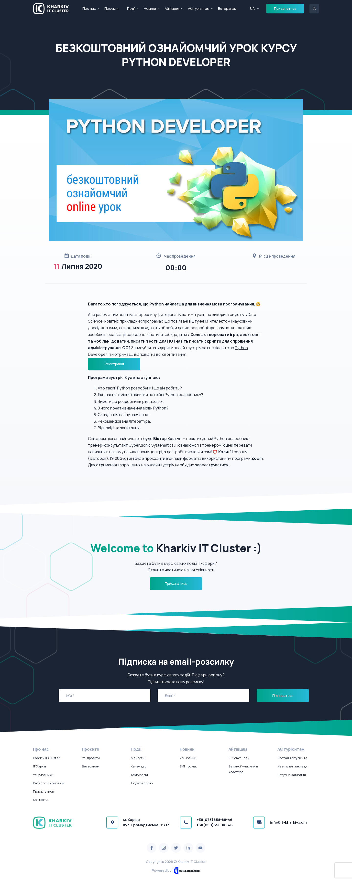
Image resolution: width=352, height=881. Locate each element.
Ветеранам (227, 8)
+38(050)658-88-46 (215, 825)
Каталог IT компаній (48, 783)
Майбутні (138, 758)
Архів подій (139, 775)
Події (131, 8)
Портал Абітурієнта (292, 758)
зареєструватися (211, 465)
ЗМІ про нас (189, 766)
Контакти (40, 799)
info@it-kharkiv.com (288, 822)
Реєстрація (114, 364)
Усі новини (188, 758)
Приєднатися (43, 791)
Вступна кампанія (291, 775)
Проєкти (111, 8)
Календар (138, 766)
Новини (150, 8)
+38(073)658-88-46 (214, 819)
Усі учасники (43, 775)
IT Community (239, 758)
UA (252, 8)
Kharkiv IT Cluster (46, 758)
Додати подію (142, 783)
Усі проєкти (91, 758)
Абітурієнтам (198, 8)
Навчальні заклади (292, 766)
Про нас (89, 8)
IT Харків (39, 766)
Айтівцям (172, 8)
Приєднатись (285, 8)
